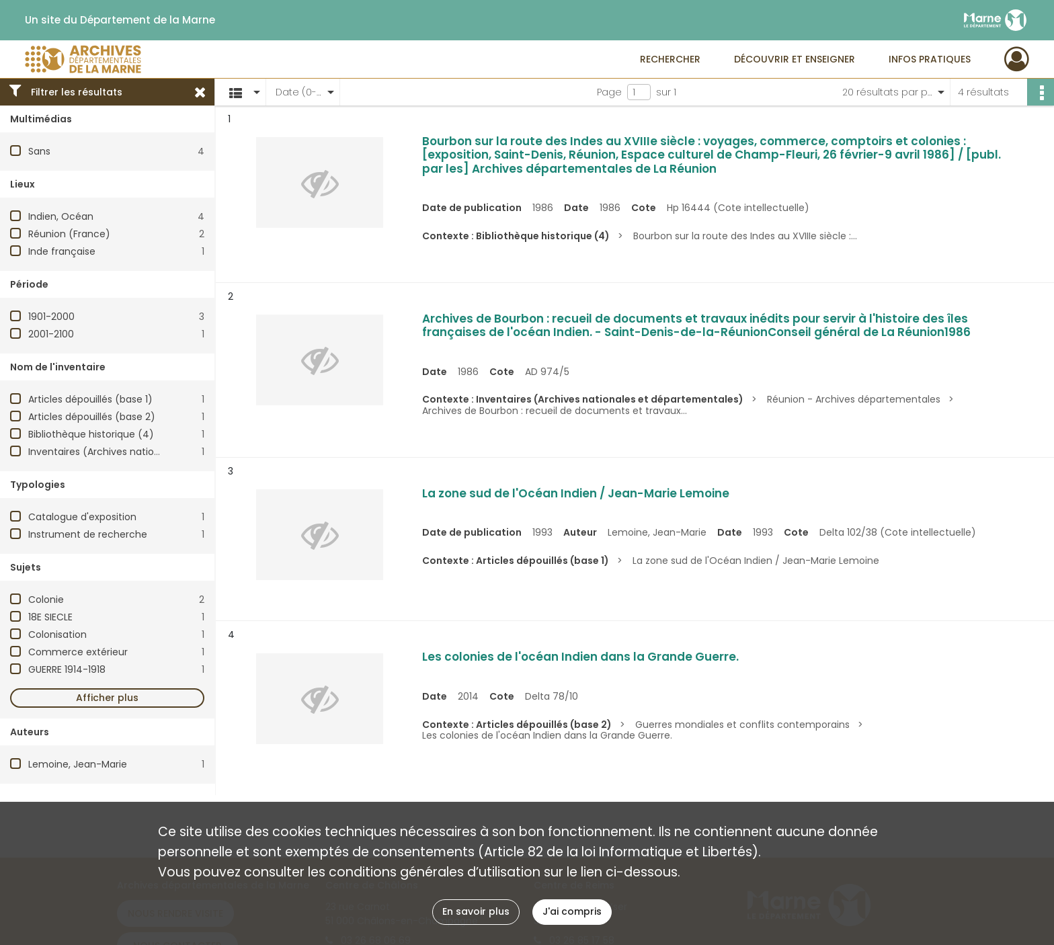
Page (609, 92)
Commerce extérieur (78, 652)
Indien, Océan (60, 216)
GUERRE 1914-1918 (67, 669)
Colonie (46, 599)
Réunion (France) (69, 234)
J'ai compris (572, 911)
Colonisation (57, 634)
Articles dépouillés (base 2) (91, 416)
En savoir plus (476, 911)
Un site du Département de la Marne (120, 20)
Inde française (61, 251)
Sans (39, 151)
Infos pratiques (930, 59)
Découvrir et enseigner (794, 59)
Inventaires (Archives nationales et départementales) (155, 451)
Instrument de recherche (87, 534)
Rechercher (670, 59)
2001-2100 (51, 334)
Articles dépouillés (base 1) (90, 399)
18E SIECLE (50, 617)
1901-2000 (51, 316)
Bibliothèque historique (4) (91, 434)
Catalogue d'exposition (82, 517)
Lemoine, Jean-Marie (77, 764)
